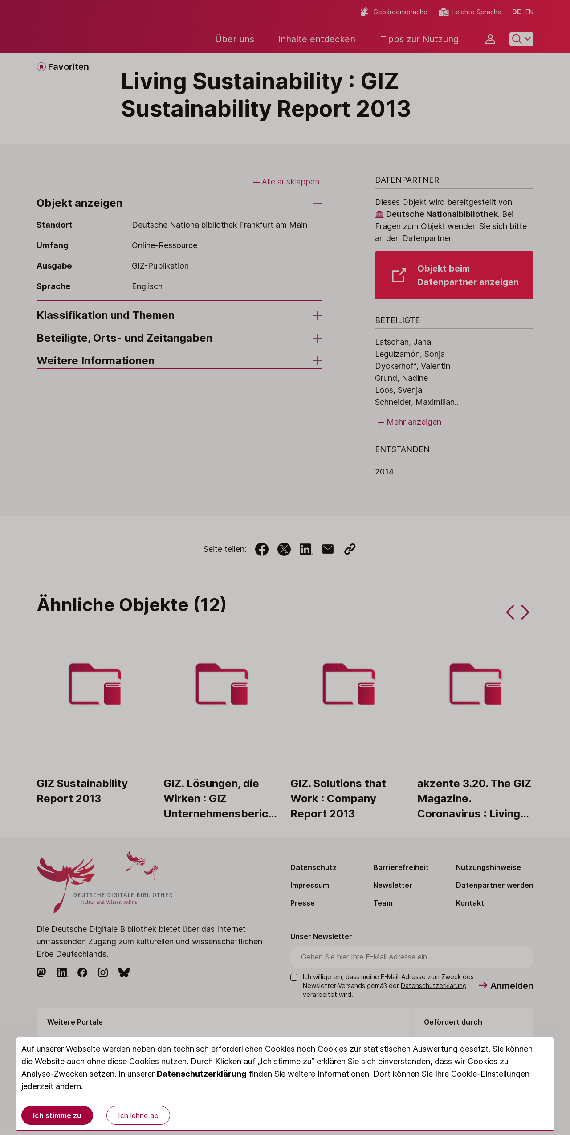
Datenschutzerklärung (202, 1073)
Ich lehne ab (138, 1115)
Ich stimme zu (57, 1115)
